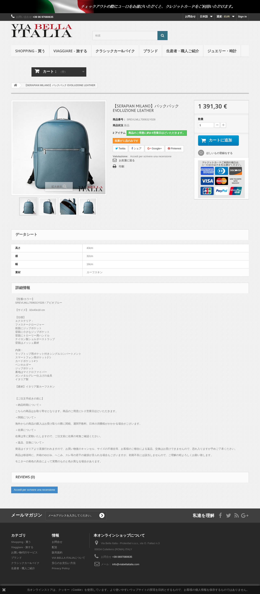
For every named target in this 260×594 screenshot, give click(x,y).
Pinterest (174, 148)
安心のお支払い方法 (64, 563)
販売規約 (57, 552)
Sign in (242, 16)
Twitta (120, 148)
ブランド (150, 50)
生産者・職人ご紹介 (182, 50)
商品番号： (119, 119)
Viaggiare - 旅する (70, 50)
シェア (136, 148)
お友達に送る (127, 160)
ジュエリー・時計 (222, 50)
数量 (200, 119)
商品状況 (118, 125)
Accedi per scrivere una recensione (150, 156)
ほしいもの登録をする (219, 153)
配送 (54, 547)
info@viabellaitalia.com (125, 564)
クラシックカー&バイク (115, 50)
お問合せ (190, 16)
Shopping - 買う (30, 50)
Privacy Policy (61, 568)
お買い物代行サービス (24, 552)
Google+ (154, 148)
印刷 (121, 166)
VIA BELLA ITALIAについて (68, 557)
